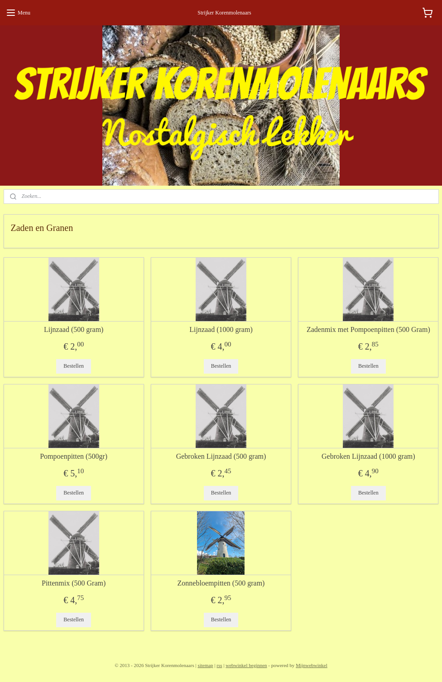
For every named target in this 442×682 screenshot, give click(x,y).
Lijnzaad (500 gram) (74, 329)
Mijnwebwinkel (311, 665)
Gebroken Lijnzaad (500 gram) (221, 456)
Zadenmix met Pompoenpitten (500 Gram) (368, 329)
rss (219, 665)
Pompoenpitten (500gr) (73, 456)
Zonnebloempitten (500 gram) (221, 583)
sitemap (205, 665)
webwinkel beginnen (246, 665)
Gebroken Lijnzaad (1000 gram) (368, 456)
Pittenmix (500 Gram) (74, 583)
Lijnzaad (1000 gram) (221, 329)
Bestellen (73, 366)
